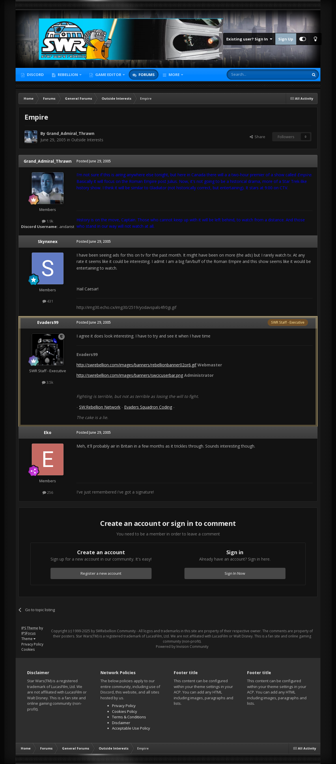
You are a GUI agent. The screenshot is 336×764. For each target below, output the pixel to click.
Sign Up (285, 39)
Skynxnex (47, 241)
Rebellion (68, 74)
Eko (47, 432)
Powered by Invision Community (182, 646)
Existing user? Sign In (249, 39)
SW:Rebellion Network (99, 407)
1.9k (47, 221)
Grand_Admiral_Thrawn (70, 133)
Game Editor (108, 74)
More (174, 74)
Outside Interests (87, 139)
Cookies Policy (124, 711)
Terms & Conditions (129, 717)
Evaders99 (47, 322)
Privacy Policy (32, 644)
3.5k (47, 382)
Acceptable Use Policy (131, 728)
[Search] (254, 74)
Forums (146, 74)
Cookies (28, 649)
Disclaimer (121, 722)
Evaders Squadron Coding (148, 407)
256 (47, 492)
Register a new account (101, 573)
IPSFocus (28, 633)
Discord (35, 74)
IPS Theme (29, 628)
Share (257, 136)
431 (47, 301)
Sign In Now (235, 573)
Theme (28, 638)
